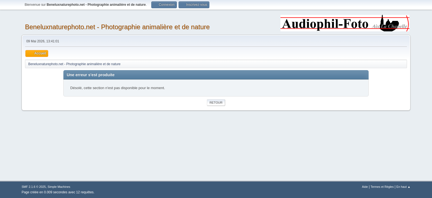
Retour (215, 102)
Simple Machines (59, 186)
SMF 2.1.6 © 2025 (33, 186)
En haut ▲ (403, 186)
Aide (365, 186)
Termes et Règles (382, 186)
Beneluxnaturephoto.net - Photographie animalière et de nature (117, 27)
